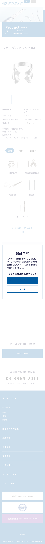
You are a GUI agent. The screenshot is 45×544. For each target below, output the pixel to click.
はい (22, 280)
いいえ (22, 289)
